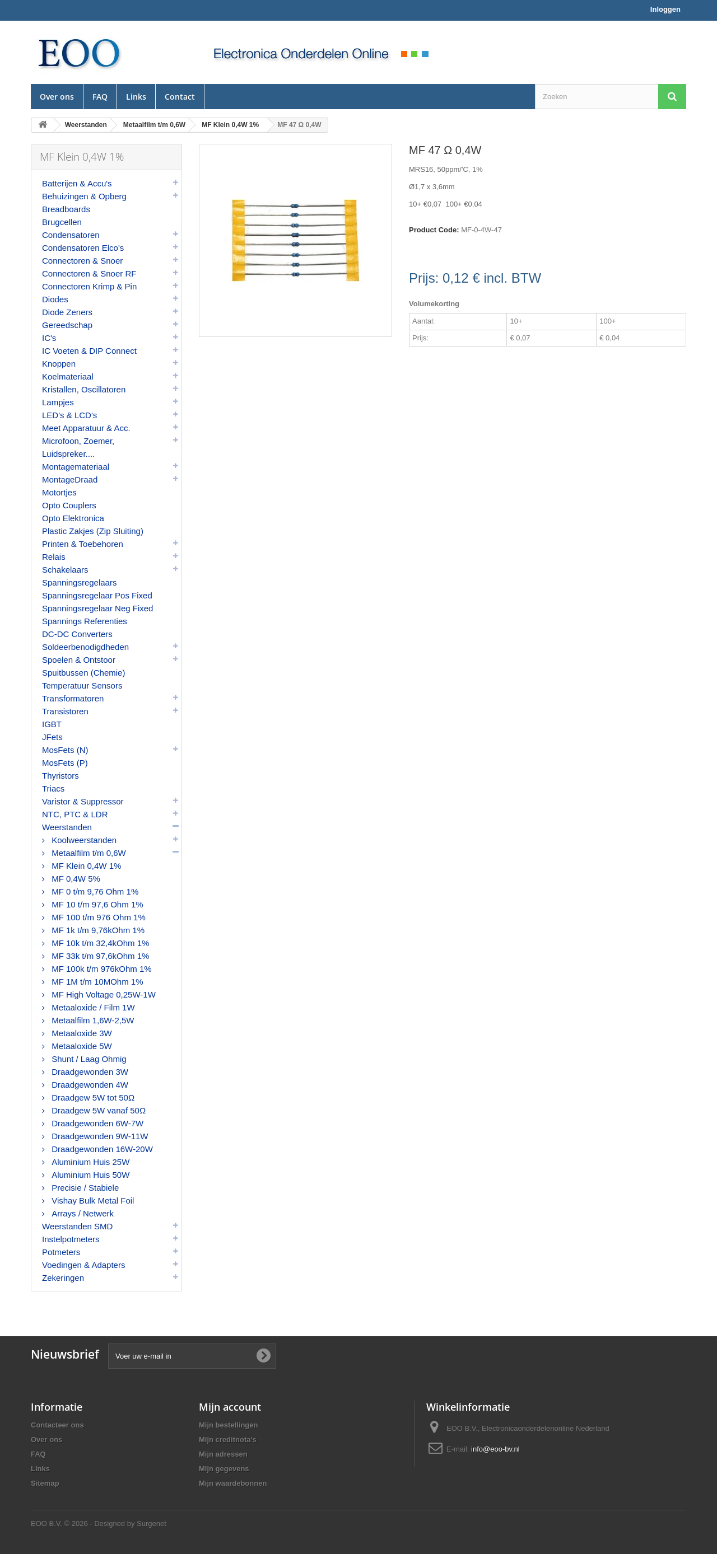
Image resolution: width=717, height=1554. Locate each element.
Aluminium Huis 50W (89, 1174)
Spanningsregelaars (79, 582)
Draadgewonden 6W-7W (96, 1123)
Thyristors (60, 775)
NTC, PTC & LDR (75, 814)
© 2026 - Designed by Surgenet (115, 1523)
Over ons (57, 96)
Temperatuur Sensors (82, 685)
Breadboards (66, 209)
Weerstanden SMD (77, 1226)
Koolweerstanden (83, 840)
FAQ (100, 96)
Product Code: (434, 230)
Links (136, 96)
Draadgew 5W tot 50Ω (91, 1097)
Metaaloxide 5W (80, 1046)
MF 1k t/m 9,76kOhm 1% (97, 930)
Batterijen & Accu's (77, 183)
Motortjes (59, 492)
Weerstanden (67, 827)
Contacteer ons (57, 1425)
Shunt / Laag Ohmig (88, 1059)
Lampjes (58, 402)
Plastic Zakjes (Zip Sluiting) (92, 531)
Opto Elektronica (73, 518)
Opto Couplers (69, 505)
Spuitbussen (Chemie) (83, 672)
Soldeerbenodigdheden (85, 647)
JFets (52, 737)
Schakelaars (65, 569)
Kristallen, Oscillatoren (83, 389)
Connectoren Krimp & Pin (89, 286)
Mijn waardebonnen (233, 1483)
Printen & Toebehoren (82, 544)
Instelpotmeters (71, 1239)
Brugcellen (62, 222)
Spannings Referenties (84, 621)
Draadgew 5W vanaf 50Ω (97, 1110)
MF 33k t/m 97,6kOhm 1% (99, 956)
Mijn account (230, 1406)
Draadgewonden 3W (88, 1071)
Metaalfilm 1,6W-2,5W (91, 1020)
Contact (180, 96)
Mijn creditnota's (228, 1439)
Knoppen (59, 363)
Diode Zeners (67, 312)
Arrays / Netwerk (81, 1213)
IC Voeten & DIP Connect (89, 350)
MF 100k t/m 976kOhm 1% (100, 968)
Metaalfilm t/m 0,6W (87, 853)
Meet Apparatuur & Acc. (86, 428)
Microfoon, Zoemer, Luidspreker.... (78, 447)
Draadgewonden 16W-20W (101, 1149)
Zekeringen (63, 1277)
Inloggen (665, 9)
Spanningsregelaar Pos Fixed (97, 595)
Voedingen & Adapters (83, 1265)
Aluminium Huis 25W (89, 1162)
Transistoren (65, 711)
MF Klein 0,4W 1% (85, 865)
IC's (49, 338)
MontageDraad (69, 479)
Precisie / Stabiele (84, 1187)
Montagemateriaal (75, 466)
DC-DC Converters (77, 634)
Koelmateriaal (68, 376)
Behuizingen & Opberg (84, 196)
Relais (54, 556)
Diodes (55, 299)
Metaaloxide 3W (80, 1033)
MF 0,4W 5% (74, 878)
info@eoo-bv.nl (495, 1449)
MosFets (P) (65, 762)
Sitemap (45, 1483)
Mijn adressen (223, 1454)
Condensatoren (71, 235)
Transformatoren (73, 698)
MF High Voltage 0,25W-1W (102, 994)
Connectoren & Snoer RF (89, 273)
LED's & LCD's (69, 415)
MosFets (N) (65, 750)
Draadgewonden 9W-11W (98, 1136)
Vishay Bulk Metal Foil (91, 1200)
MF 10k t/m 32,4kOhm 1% (99, 943)
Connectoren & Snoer (82, 260)
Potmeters (61, 1252)
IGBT (52, 724)
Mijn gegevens (224, 1468)
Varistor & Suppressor (83, 801)
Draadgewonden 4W (88, 1084)
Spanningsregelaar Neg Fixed (97, 608)
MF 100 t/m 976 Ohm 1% (97, 917)
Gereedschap (67, 325)
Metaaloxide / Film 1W (92, 1007)
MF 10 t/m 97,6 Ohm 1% (96, 904)
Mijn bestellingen (228, 1425)
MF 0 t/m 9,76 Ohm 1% (93, 891)
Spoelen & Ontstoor (78, 659)
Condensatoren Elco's (83, 247)
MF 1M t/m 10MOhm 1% (96, 981)
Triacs (53, 788)
